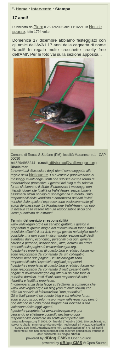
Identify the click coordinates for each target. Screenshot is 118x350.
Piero (38, 26)
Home (21, 9)
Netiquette (38, 174)
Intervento (41, 9)
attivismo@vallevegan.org (72, 162)
